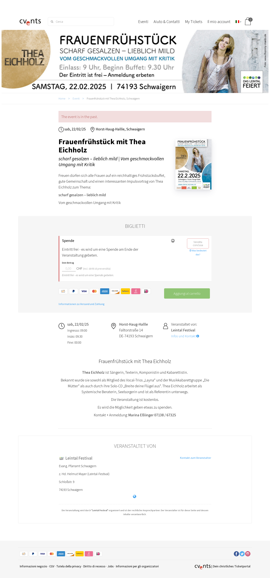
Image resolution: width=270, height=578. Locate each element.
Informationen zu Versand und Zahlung (82, 304)
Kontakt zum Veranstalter (195, 457)
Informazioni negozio (33, 566)
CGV (51, 566)
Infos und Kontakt (185, 336)
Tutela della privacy (68, 566)
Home (62, 98)
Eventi (76, 98)
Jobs (110, 566)
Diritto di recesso (94, 566)
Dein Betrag (68, 262)
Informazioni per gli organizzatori (137, 566)
